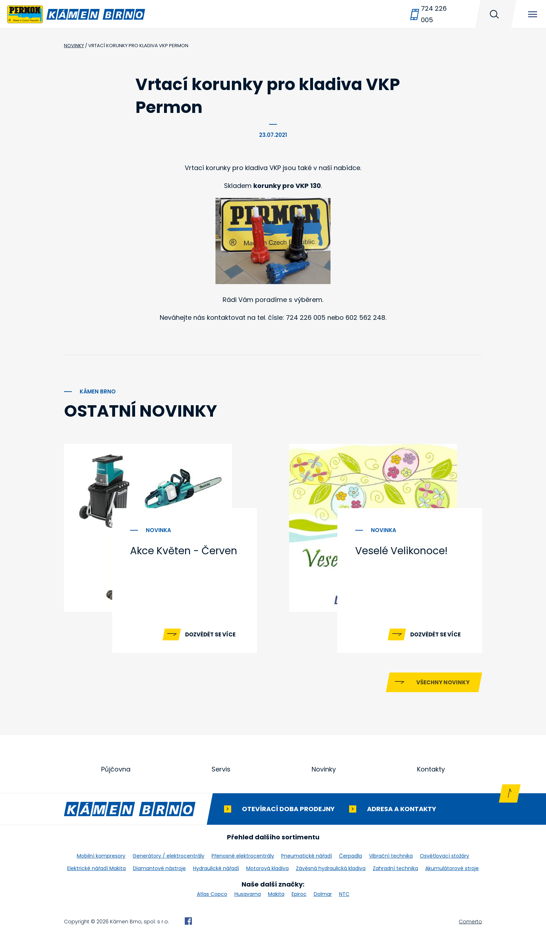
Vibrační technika (391, 855)
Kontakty (431, 769)
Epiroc (299, 894)
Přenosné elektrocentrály (243, 855)
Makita (276, 894)
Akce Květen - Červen (183, 551)
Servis (221, 769)
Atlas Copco (212, 894)
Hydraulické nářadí (216, 868)
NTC (344, 894)
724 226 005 (434, 14)
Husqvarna (247, 894)
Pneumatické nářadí (306, 855)
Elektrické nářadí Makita (96, 868)
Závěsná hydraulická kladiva (331, 868)
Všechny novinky (443, 682)
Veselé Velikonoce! (401, 551)
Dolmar (323, 894)
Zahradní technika (395, 868)
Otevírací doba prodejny (288, 808)
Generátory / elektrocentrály (168, 855)
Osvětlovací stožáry (444, 855)
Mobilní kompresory (101, 855)
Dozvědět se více (210, 634)
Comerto (470, 921)
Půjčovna (115, 769)
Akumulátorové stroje (452, 868)
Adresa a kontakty (401, 808)
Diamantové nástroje (159, 868)
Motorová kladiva (267, 868)
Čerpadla (350, 855)
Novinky (324, 769)
